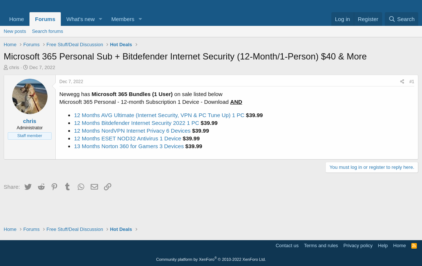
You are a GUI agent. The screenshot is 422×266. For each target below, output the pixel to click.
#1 (411, 81)
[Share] (402, 82)
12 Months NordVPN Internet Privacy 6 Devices (132, 130)
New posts (15, 31)
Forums (45, 19)
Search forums (47, 31)
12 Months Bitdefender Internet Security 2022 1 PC (136, 123)
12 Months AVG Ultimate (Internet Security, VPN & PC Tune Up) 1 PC (159, 115)
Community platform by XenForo (211, 259)
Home (16, 19)
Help (383, 245)
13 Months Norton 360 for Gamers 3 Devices (129, 146)
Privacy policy (358, 245)
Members (123, 19)
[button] (100, 19)
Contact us (287, 245)
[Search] (401, 19)
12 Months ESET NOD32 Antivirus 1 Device (127, 138)
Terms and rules (321, 245)
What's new (80, 19)
